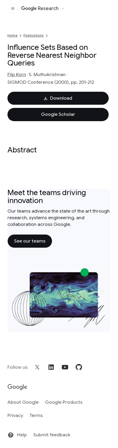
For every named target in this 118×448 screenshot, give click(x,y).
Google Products (64, 402)
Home (12, 35)
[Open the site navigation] (12, 8)
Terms (36, 415)
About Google (23, 402)
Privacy (15, 415)
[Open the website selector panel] (63, 8)
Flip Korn (16, 74)
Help (17, 435)
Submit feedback (51, 435)
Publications (33, 35)
